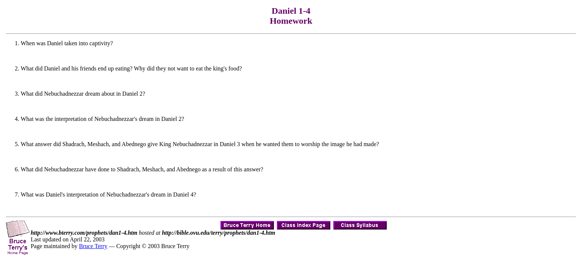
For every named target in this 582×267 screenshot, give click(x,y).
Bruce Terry (93, 246)
